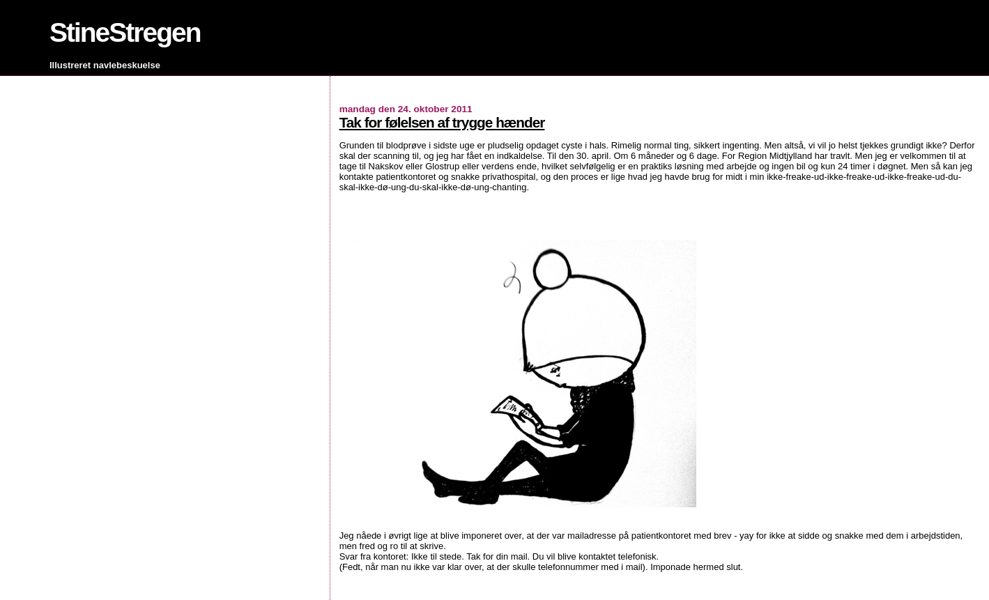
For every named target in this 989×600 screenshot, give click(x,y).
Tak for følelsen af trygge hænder (442, 122)
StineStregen (125, 32)
